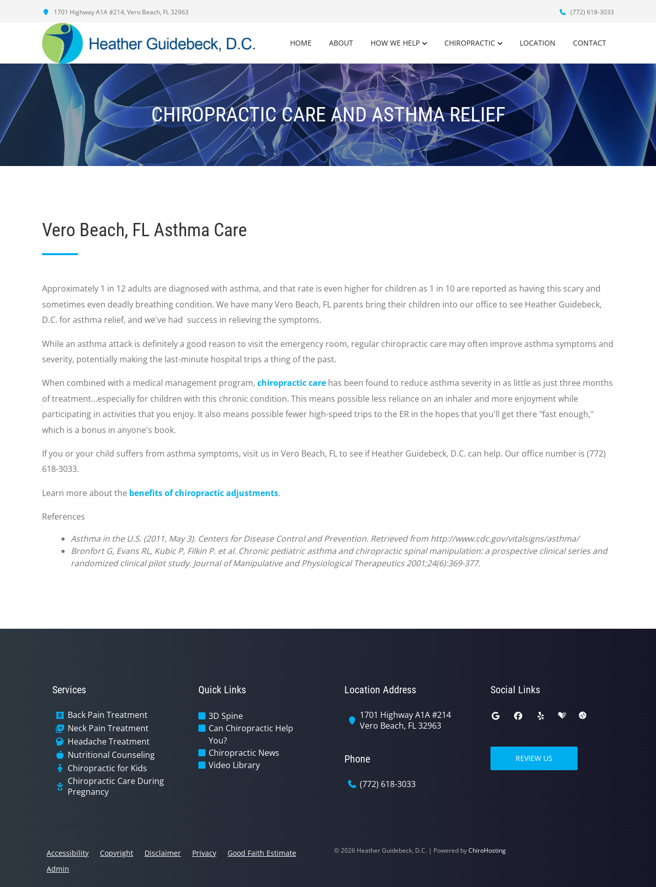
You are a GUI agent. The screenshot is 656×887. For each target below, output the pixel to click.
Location (538, 43)
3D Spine (226, 715)
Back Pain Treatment (108, 715)
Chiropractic (469, 43)
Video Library (234, 765)
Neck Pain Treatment (108, 728)
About (341, 43)
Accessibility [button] (68, 853)
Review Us (534, 758)
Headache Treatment (109, 741)
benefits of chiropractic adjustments (203, 493)
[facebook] (518, 716)
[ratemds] (583, 716)
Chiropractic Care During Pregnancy (116, 786)
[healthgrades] (562, 716)
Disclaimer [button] (163, 853)
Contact (589, 43)
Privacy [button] (204, 853)
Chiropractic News (244, 752)
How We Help (395, 43)
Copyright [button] (116, 853)
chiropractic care (291, 382)
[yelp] (541, 716)
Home (301, 43)
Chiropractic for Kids (107, 768)
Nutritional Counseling (111, 755)
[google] (495, 716)
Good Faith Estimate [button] (262, 853)
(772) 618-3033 (586, 12)
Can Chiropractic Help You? (251, 734)
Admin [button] (58, 869)
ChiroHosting (487, 850)
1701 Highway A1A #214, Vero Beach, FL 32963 (115, 12)
